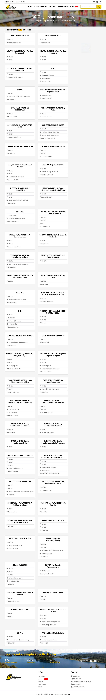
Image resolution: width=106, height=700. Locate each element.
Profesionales (41, 7)
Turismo (52, 7)
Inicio (33, 20)
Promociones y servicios (68, 7)
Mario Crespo (66, 694)
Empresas (31, 7)
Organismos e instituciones (52, 20)
